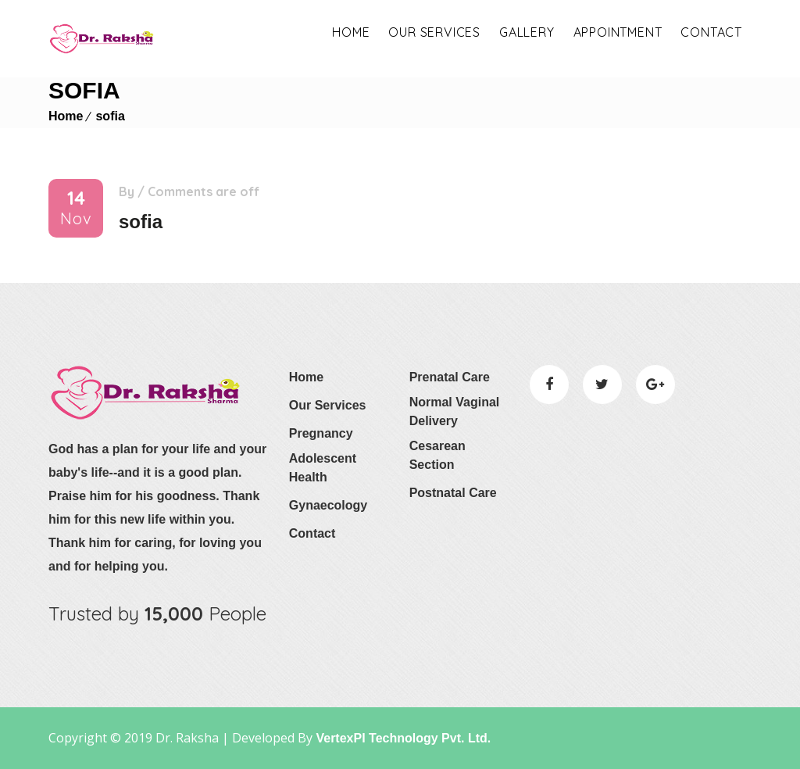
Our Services (327, 405)
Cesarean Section (437, 455)
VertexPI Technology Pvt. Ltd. (401, 738)
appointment (617, 32)
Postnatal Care (453, 492)
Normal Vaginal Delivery (454, 411)
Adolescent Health (322, 468)
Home (351, 32)
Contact (711, 32)
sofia (109, 116)
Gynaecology (328, 505)
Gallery (527, 32)
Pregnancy (321, 433)
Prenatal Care (449, 377)
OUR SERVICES (434, 32)
